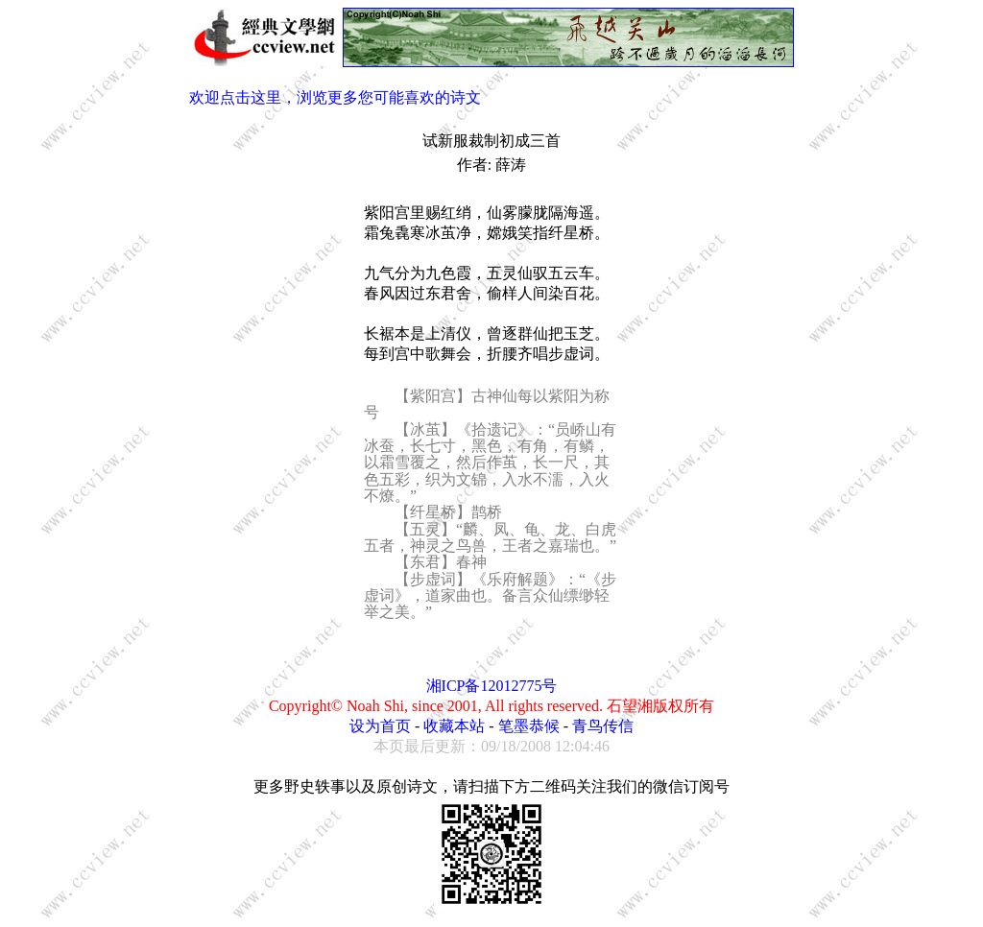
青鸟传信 (603, 726)
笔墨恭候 (529, 726)
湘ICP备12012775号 (492, 685)
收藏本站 (454, 726)
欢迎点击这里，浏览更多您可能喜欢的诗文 (335, 97)
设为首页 (380, 726)
